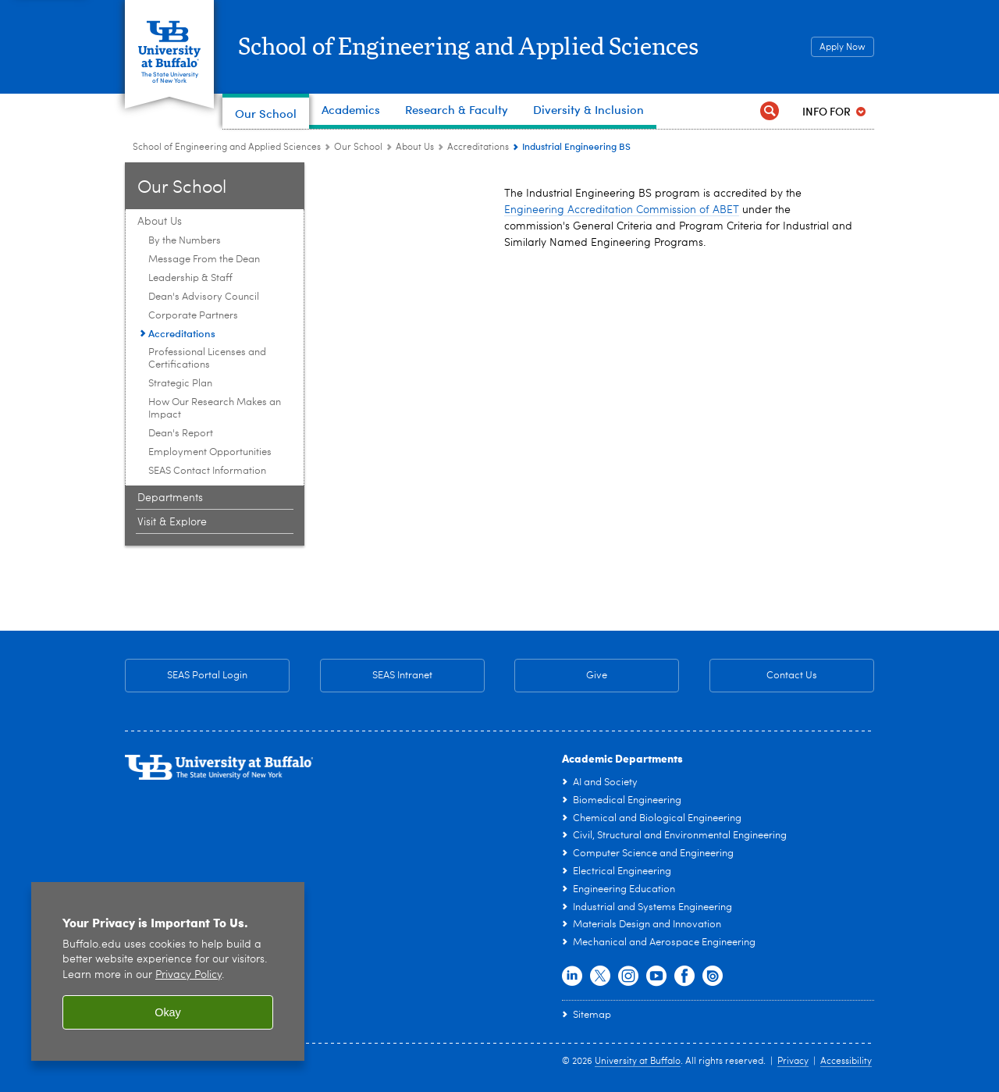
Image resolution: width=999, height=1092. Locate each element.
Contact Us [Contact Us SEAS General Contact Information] (763, 676)
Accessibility (846, 1061)
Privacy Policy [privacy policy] (188, 975)
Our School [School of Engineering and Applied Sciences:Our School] (358, 147)
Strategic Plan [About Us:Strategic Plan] (180, 384)
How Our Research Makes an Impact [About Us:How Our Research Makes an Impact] (214, 408)
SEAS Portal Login (207, 675)
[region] (167, 971)
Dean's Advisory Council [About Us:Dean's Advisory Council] (203, 297)
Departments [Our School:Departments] (170, 498)
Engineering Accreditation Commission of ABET (621, 210)
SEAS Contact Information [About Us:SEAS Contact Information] (207, 471)
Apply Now (842, 47)
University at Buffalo (638, 1061)
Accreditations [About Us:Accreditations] (478, 147)
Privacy (793, 1061)
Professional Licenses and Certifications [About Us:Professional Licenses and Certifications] (207, 358)
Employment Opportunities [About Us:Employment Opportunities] (210, 452)
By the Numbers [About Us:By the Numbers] (184, 241)
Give (596, 675)
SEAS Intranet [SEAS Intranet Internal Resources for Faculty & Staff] (376, 676)
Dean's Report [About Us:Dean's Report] (180, 434)
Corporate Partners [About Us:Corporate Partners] (193, 316)
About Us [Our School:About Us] (415, 147)
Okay (168, 1012)
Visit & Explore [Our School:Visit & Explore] (172, 522)
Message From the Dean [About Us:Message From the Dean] (204, 259)
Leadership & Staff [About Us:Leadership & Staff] (190, 278)
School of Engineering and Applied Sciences (470, 47)
